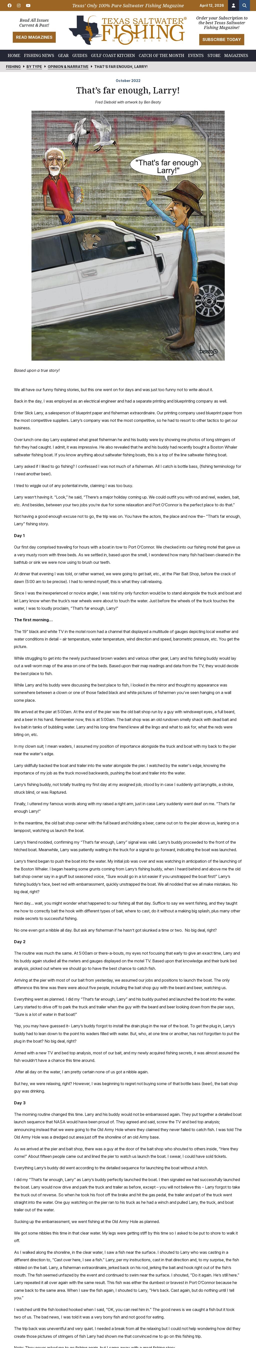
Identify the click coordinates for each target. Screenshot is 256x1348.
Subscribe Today (221, 39)
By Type (34, 66)
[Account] (233, 5)
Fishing (13, 66)
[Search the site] (244, 5)
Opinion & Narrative (68, 66)
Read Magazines (34, 37)
